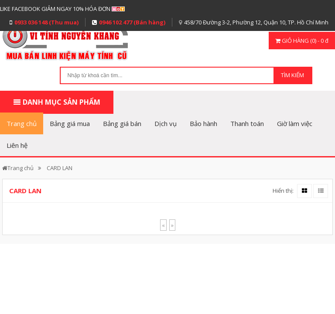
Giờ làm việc (294, 123)
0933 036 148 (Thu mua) (46, 22)
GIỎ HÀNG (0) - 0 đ (301, 40)
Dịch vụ (165, 123)
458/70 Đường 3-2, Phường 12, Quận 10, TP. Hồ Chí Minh (256, 22)
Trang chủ (22, 123)
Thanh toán (247, 123)
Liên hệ (17, 145)
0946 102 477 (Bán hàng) (132, 22)
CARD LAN (59, 168)
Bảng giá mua (70, 123)
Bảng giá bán (122, 123)
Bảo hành (203, 123)
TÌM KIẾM (292, 75)
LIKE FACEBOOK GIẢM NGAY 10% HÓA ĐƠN (55, 9)
